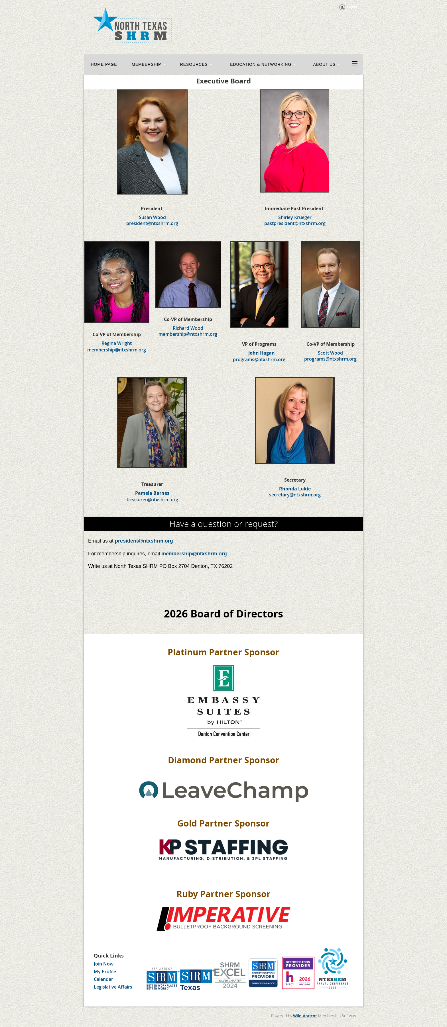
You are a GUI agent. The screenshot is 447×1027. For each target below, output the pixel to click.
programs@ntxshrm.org (259, 359)
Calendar (103, 979)
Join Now (103, 964)
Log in (352, 6)
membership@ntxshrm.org (116, 350)
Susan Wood (152, 217)
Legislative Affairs (113, 987)
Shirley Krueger (295, 217)
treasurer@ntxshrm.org (152, 499)
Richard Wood (188, 328)
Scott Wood (330, 353)
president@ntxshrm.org (144, 541)
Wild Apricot (305, 1015)
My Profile (105, 971)
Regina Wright (116, 343)
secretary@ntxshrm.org (295, 495)
